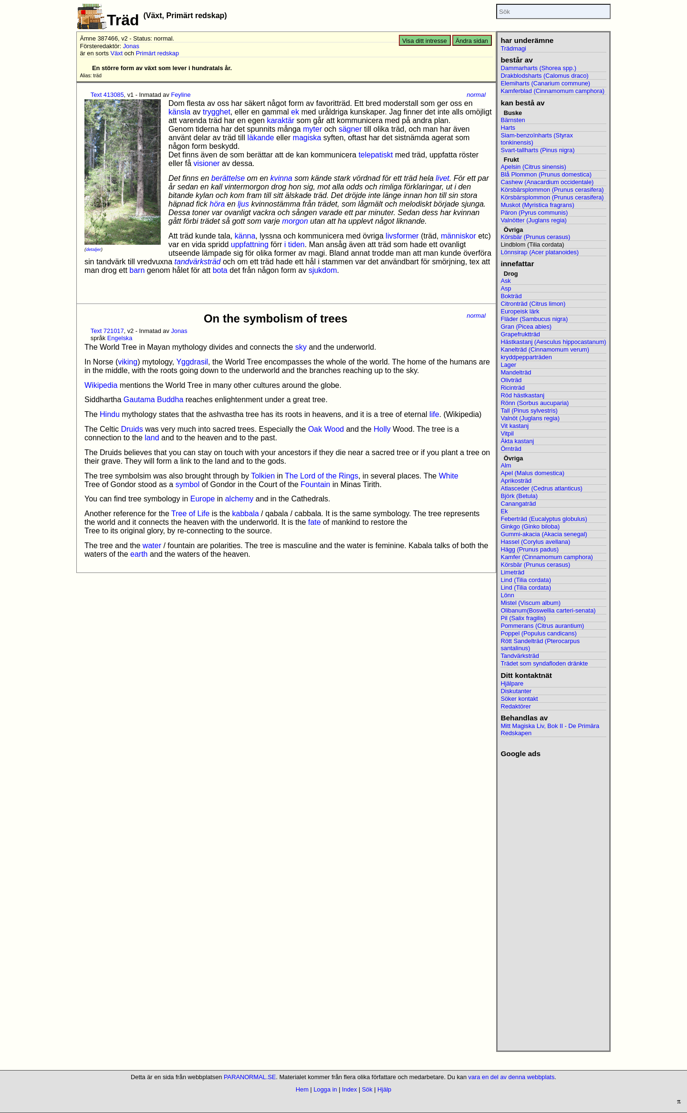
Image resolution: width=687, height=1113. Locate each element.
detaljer (93, 249)
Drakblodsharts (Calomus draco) (544, 75)
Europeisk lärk (519, 311)
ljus (243, 204)
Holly (382, 429)
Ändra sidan (472, 40)
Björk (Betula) (519, 495)
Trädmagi (513, 48)
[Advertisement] (553, 901)
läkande (260, 138)
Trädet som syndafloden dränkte (544, 663)
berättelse (228, 178)
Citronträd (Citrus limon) (532, 303)
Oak (315, 429)
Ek (504, 511)
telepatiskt (375, 155)
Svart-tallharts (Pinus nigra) (537, 150)
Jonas (131, 46)
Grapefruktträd (520, 334)
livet (442, 178)
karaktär (280, 120)
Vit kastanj (514, 425)
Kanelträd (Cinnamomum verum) (544, 349)
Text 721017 (107, 330)
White (448, 476)
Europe (202, 499)
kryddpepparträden (526, 357)
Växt (116, 53)
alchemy (239, 499)
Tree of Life (190, 514)
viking (127, 362)
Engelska (120, 338)
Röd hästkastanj (522, 395)
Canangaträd (518, 503)
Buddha (170, 399)
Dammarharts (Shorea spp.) (538, 68)
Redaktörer (515, 706)
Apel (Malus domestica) (532, 473)
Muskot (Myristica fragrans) (537, 204)
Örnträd (510, 448)
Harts (507, 127)
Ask (505, 280)
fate (314, 522)
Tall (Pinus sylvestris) (528, 410)
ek (295, 112)
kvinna (281, 178)
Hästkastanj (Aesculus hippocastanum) (553, 341)
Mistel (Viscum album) (530, 602)
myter (312, 129)
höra (217, 204)
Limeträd (512, 572)
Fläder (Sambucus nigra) (534, 318)
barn (137, 270)
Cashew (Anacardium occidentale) (546, 182)
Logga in (325, 1089)
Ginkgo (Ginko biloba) (530, 526)
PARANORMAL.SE (250, 1077)
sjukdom (323, 270)
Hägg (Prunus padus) (529, 549)
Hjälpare (511, 683)
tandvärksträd (198, 262)
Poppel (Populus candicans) (538, 633)
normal (476, 94)
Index (349, 1089)
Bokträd (510, 296)
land (152, 438)
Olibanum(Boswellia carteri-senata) (547, 610)
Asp (505, 288)
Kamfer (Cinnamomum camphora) (546, 557)
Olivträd (510, 380)
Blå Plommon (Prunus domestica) (546, 174)
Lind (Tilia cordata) (525, 579)
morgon (295, 221)
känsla (179, 112)
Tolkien (263, 476)
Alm (505, 465)
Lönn (507, 595)
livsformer (401, 236)
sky (301, 347)
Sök (367, 1089)
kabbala (245, 514)
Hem (302, 1089)
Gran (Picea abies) (526, 326)
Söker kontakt (519, 698)
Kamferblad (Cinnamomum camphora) (552, 90)
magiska (307, 138)
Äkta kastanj (517, 441)
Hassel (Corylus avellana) (535, 541)
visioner (206, 163)
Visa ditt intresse (424, 40)
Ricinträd (512, 387)
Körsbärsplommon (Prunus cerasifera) (552, 189)
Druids (132, 429)
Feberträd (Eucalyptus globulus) (543, 518)
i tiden (294, 244)
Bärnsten (512, 120)
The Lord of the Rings (321, 476)
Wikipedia (100, 385)
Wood (334, 429)
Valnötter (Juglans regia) (533, 220)
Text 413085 (107, 94)
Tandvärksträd (519, 655)
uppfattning (250, 244)
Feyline (180, 94)
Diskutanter (515, 691)
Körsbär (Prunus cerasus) (535, 236)
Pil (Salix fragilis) (523, 618)
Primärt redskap (157, 53)
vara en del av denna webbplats (511, 1077)
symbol (188, 484)
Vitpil (507, 433)
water (152, 545)
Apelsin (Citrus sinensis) (533, 166)
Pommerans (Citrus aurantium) (542, 625)
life (434, 414)
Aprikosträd (515, 480)
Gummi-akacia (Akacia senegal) (543, 534)
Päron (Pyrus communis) (534, 212)
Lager (508, 364)
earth (138, 554)
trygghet (216, 112)
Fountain (315, 484)
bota (220, 270)
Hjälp (384, 1089)
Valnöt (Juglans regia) (530, 418)
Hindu (110, 414)
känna (245, 236)
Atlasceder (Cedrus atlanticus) (541, 488)
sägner (350, 129)
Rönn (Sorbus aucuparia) (534, 402)
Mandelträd (515, 372)
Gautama (139, 399)
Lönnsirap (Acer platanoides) (539, 252)
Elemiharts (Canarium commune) (545, 83)
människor (458, 236)
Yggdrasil (192, 362)
